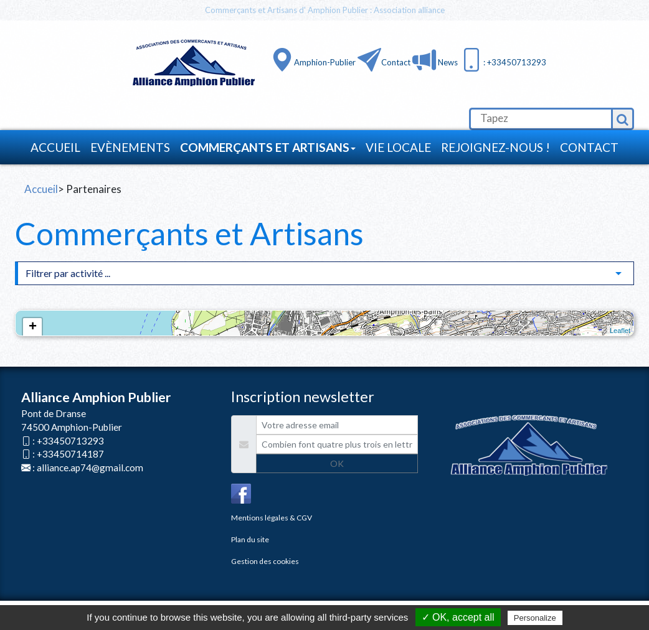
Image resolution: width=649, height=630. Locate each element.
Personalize (535, 618)
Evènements (130, 147)
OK (337, 463)
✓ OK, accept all (458, 617)
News (447, 62)
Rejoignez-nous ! (495, 147)
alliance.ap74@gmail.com (90, 467)
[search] (540, 119)
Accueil (55, 147)
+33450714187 (70, 453)
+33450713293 (70, 440)
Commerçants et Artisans (268, 147)
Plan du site (250, 539)
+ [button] (33, 327)
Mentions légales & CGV (271, 517)
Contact (395, 62)
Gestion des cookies (265, 561)
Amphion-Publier (325, 62)
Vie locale (398, 147)
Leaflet (620, 330)
